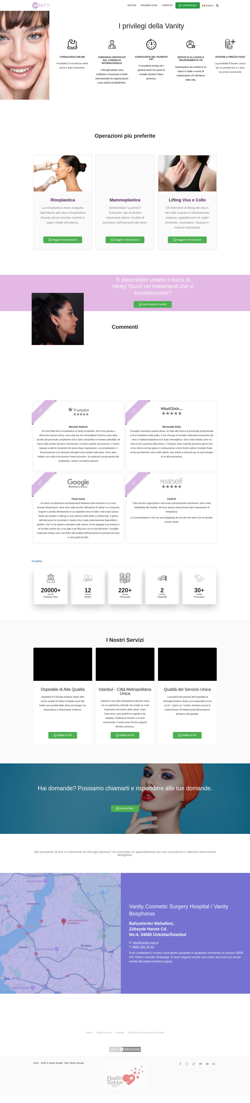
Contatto (120, 1032)
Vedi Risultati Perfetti (154, 304)
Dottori (89, 1032)
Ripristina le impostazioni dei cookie (146, 1032)
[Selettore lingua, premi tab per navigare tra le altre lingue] (208, 5)
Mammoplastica (125, 200)
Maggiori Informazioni (64, 239)
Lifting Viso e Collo (187, 200)
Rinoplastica (62, 200)
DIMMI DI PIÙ (64, 735)
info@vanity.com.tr (146, 942)
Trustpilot (37, 561)
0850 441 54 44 (143, 947)
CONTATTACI (127, 808)
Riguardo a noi (103, 1032)
